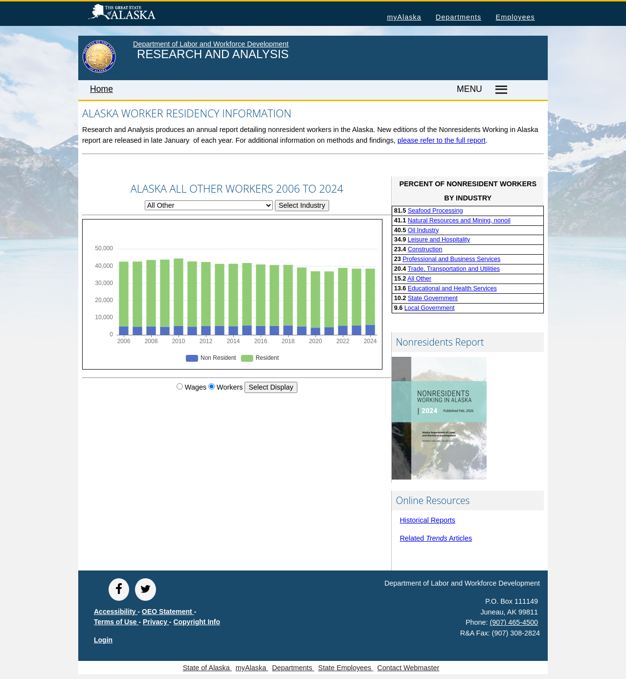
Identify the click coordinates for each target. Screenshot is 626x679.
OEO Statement (168, 611)
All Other (419, 278)
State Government (433, 298)
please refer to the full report (442, 140)
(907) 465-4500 (514, 622)
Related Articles (436, 538)
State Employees (346, 668)
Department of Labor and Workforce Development (211, 44)
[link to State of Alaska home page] (99, 71)
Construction (425, 249)
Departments (458, 17)
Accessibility (116, 611)
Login (103, 640)
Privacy (156, 622)
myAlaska (404, 17)
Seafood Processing (435, 210)
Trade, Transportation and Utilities (453, 268)
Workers (230, 387)
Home (101, 89)
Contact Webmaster (408, 668)
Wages (195, 387)
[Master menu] (499, 90)
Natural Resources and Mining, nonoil (459, 220)
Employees (515, 17)
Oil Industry (423, 230)
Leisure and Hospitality (439, 239)
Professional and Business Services (451, 259)
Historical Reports (427, 520)
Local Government (429, 308)
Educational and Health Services (452, 288)
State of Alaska (137, 13)
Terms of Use (116, 622)
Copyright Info (196, 622)
